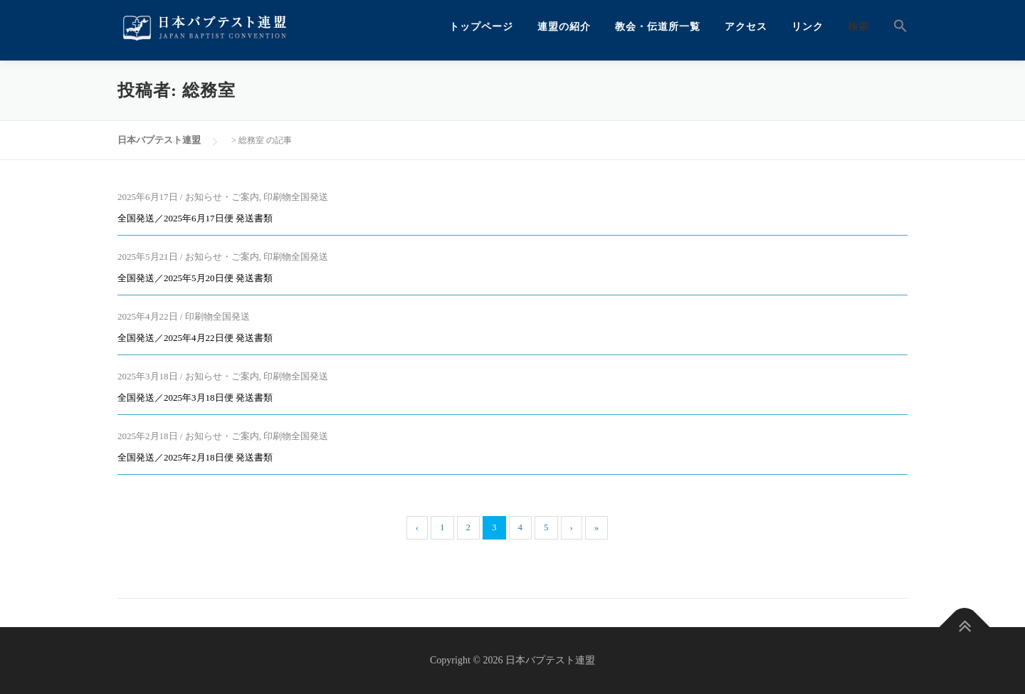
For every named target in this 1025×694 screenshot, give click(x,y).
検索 (858, 26)
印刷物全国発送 (295, 196)
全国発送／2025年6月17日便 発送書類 (195, 218)
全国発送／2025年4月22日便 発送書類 (195, 337)
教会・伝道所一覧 (657, 26)
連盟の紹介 (564, 26)
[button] (894, 27)
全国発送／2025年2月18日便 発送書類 (195, 457)
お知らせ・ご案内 (222, 196)
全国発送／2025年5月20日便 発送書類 (195, 278)
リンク (808, 26)
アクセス (746, 26)
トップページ (481, 26)
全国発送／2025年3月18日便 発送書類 (195, 397)
